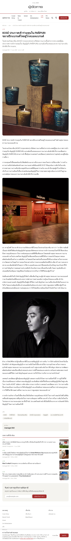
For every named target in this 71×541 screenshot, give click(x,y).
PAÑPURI (12, 415)
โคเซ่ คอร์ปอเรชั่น (22, 415)
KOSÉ (5, 415)
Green (26, 16)
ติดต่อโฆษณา (29, 517)
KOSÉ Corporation (35, 415)
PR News (47, 17)
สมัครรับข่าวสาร (39, 496)
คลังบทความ (52, 514)
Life (42, 16)
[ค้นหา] (52, 18)
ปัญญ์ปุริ (45, 415)
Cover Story (13, 17)
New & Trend (6, 517)
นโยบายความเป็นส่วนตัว (26, 538)
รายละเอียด (55, 535)
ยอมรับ (64, 535)
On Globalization (34, 17)
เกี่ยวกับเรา (28, 514)
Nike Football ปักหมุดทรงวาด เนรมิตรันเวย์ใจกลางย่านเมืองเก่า (21, 463)
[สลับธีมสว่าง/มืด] (56, 18)
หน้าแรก (4, 25)
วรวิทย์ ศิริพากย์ (8, 418)
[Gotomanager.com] (35, 7)
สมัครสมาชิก (63, 18)
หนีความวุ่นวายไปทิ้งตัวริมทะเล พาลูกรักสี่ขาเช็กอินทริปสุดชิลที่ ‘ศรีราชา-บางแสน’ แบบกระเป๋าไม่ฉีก (28, 443)
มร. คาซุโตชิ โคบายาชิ (57, 415)
